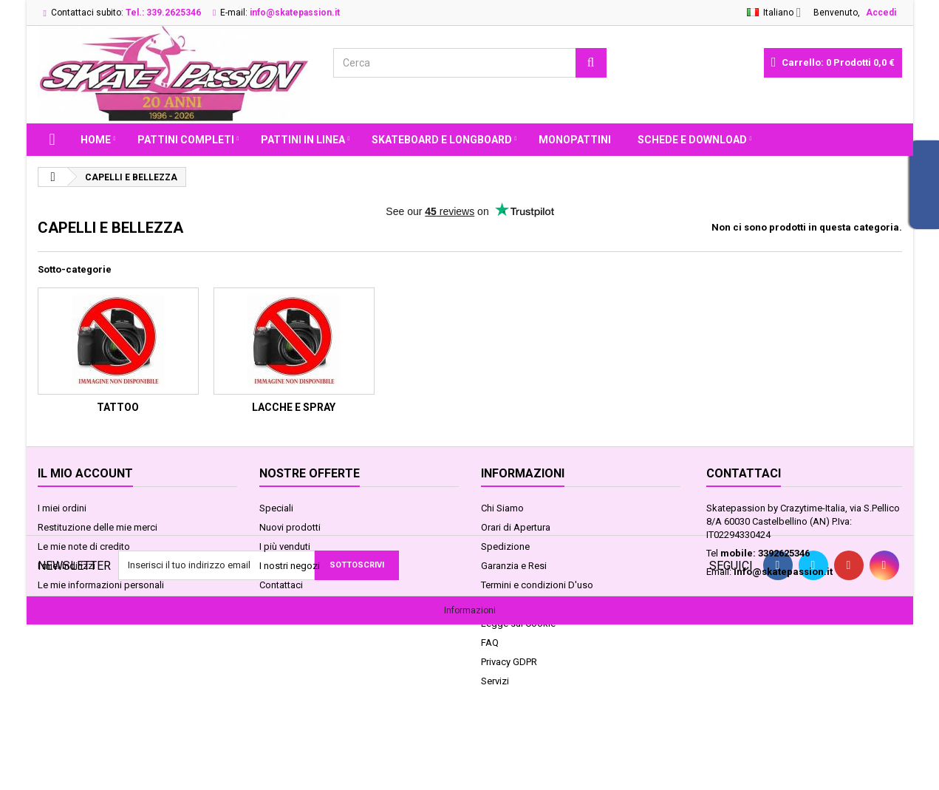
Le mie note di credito (84, 546)
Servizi (495, 681)
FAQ (490, 642)
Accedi (881, 12)
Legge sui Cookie (518, 623)
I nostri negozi (289, 565)
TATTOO (118, 407)
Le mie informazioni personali (101, 584)
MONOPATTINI (575, 140)
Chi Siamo (502, 508)
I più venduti (284, 546)
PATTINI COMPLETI (185, 140)
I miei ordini (62, 508)
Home (96, 140)
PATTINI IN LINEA (303, 140)
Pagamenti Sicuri (516, 604)
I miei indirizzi (66, 565)
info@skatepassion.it (783, 571)
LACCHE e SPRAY (293, 407)
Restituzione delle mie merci (97, 527)
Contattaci (281, 584)
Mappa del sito (291, 604)
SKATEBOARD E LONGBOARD (442, 140)
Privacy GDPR (509, 661)
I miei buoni (62, 604)
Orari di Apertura (515, 527)
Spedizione (505, 546)
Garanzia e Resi (514, 565)
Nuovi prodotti (290, 527)
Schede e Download (692, 140)
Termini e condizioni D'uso (537, 584)
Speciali (276, 508)
